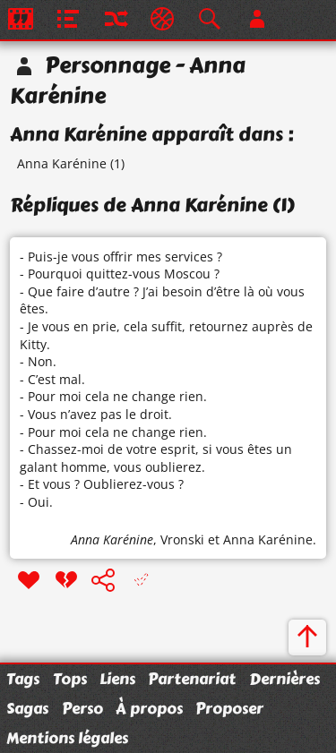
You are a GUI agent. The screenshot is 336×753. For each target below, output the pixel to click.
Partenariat (192, 678)
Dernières (284, 678)
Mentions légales (67, 737)
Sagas (27, 708)
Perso (82, 708)
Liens (117, 678)
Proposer (229, 708)
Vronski (182, 539)
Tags (22, 678)
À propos (149, 708)
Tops (70, 678)
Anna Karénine (62, 163)
